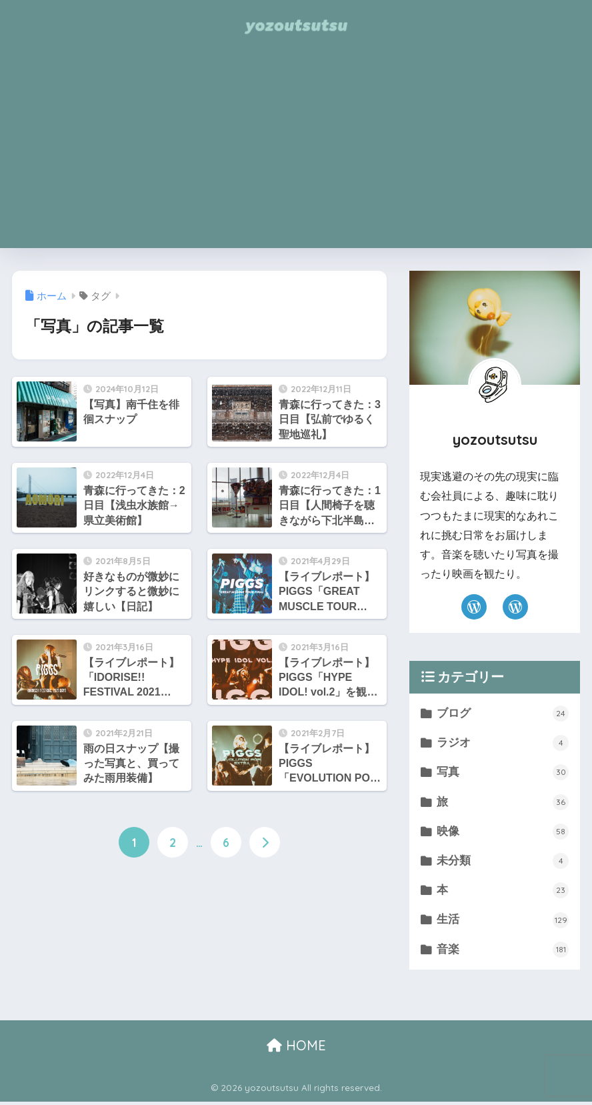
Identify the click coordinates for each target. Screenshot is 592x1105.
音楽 (503, 952)
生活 (503, 922)
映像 (503, 833)
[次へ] (264, 843)
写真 (503, 774)
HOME (296, 1048)
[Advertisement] (296, 154)
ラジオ (503, 744)
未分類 (503, 863)
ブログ (503, 714)
